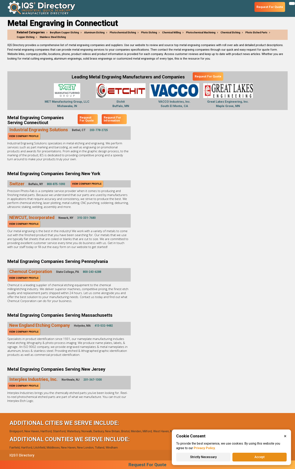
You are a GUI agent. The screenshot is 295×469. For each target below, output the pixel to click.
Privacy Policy (204, 448)
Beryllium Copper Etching (64, 32)
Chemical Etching (230, 32)
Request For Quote (208, 76)
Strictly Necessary (203, 457)
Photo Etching (149, 32)
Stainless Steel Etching (53, 37)
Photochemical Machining (200, 32)
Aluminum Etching (94, 32)
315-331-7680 (86, 217)
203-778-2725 (99, 130)
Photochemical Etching (123, 32)
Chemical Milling (171, 32)
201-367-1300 (92, 379)
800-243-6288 (92, 271)
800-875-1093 (56, 184)
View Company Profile (24, 136)
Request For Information (112, 119)
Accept (259, 457)
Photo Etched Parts (256, 32)
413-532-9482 (104, 325)
